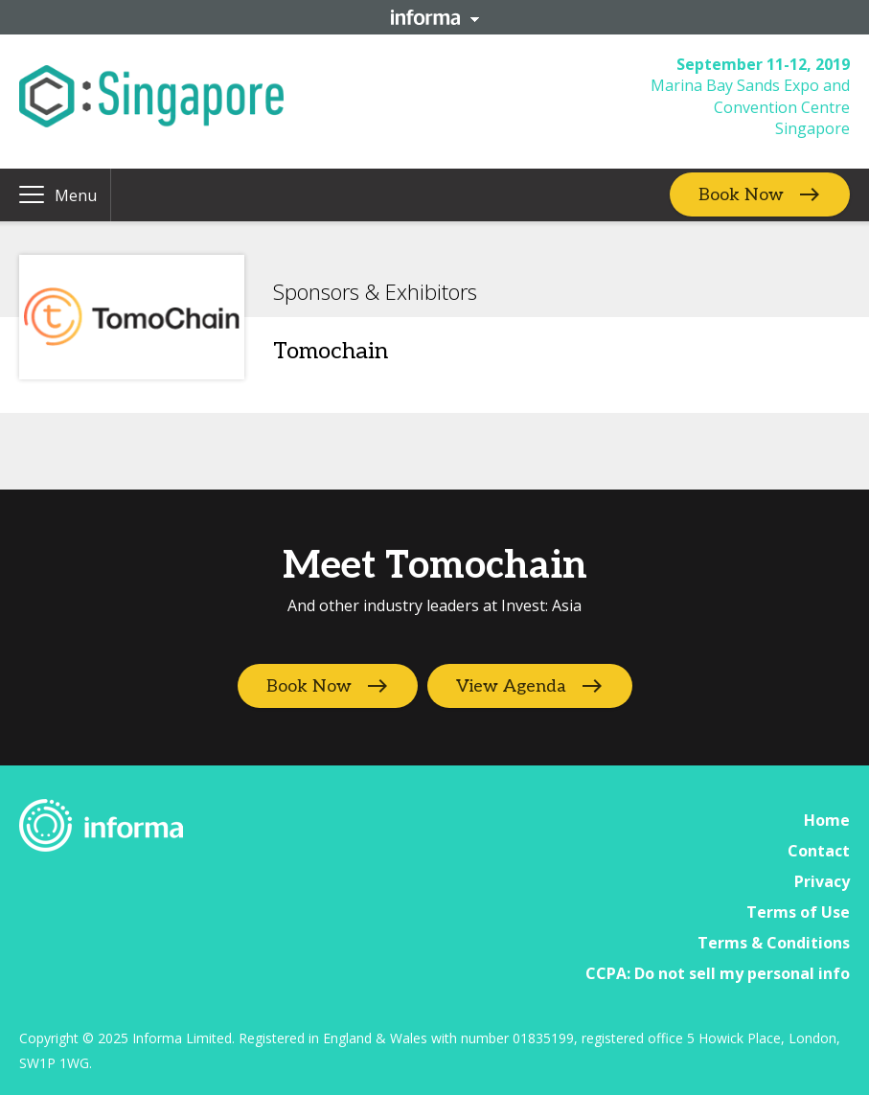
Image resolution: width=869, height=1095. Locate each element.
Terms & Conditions (773, 942)
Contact (819, 850)
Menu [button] (76, 195)
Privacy (822, 881)
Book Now (741, 195)
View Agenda (511, 686)
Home (827, 820)
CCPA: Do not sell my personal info (717, 973)
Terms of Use (798, 912)
